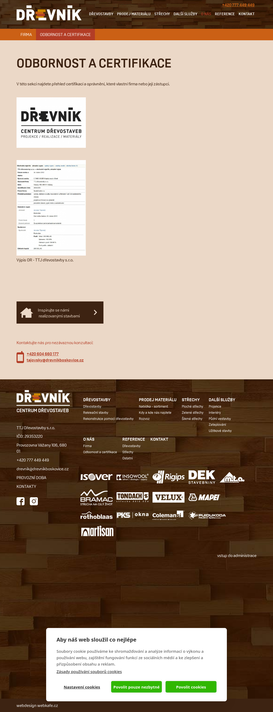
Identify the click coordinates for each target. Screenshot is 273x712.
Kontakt (247, 13)
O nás (206, 13)
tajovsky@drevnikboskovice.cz (55, 360)
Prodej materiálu (134, 13)
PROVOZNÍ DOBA (31, 477)
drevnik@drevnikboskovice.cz (43, 468)
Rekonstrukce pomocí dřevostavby (108, 418)
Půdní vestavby (220, 418)
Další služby (185, 13)
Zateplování (217, 424)
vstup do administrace (236, 555)
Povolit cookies (191, 687)
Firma (26, 34)
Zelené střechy (192, 412)
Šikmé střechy (192, 418)
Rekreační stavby (95, 412)
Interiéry (215, 412)
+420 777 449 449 (238, 4)
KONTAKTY (26, 486)
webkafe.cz (47, 705)
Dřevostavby (101, 13)
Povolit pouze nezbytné (136, 687)
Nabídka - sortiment (153, 406)
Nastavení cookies (82, 687)
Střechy (162, 13)
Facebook (21, 501)
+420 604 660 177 (43, 353)
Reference (225, 13)
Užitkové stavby (220, 430)
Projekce (215, 406)
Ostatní (127, 458)
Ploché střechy (192, 406)
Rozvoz (144, 418)
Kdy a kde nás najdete (155, 412)
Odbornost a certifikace (65, 34)
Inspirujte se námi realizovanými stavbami (59, 313)
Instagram (34, 501)
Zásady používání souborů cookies (89, 671)
